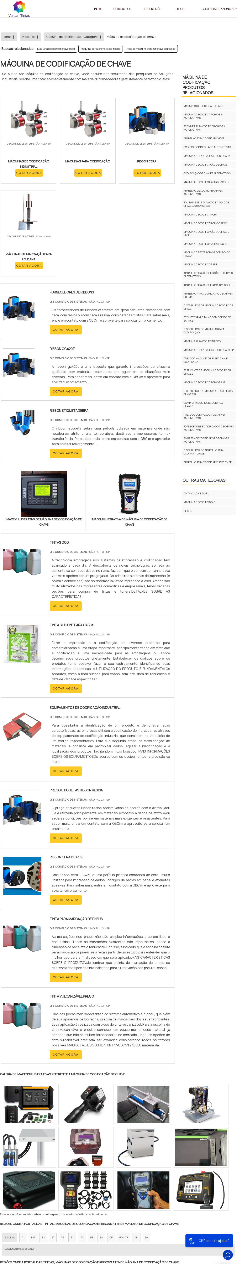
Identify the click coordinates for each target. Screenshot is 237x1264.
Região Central (12, 1188)
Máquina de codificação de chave (205, 164)
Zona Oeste (53, 1188)
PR (62, 1150)
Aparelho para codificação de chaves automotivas (208, 274)
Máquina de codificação (199, 502)
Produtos (122, 8)
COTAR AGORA (22, 178)
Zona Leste (89, 1188)
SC (72, 1150)
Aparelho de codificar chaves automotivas (203, 192)
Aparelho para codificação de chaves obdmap (208, 295)
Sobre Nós (152, 8)
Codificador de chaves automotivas (207, 147)
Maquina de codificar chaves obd (205, 244)
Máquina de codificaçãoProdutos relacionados (198, 84)
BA (101, 1150)
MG (33, 1150)
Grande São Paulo (112, 1188)
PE (91, 1150)
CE (111, 1150)
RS (82, 1150)
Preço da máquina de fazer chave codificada (150, 49)
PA (146, 1150)
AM (136, 1150)
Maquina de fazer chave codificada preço (207, 254)
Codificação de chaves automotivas (207, 173)
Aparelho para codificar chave (204, 138)
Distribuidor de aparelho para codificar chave (204, 451)
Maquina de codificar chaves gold (206, 182)
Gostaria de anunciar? (215, 1227)
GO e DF (123, 1150)
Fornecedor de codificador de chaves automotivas (209, 428)
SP (52, 1150)
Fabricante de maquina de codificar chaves (207, 372)
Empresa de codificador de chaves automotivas (206, 440)
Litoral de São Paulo (139, 1188)
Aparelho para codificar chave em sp (208, 462)
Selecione (9, 1150)
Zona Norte (34, 1188)
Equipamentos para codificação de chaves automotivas (206, 204)
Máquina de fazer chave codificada (100, 49)
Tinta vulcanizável (196, 493)
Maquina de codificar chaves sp (204, 382)
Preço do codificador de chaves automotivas (205, 416)
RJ (23, 1150)
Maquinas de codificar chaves (203, 106)
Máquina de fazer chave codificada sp (209, 350)
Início (97, 8)
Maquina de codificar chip (201, 214)
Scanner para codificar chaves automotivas (204, 128)
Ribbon (188, 511)
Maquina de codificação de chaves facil (206, 233)
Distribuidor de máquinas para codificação (204, 330)
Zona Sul (71, 1188)
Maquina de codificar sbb (200, 264)
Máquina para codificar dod (202, 341)
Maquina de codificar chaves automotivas (203, 116)
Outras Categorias (204, 480)
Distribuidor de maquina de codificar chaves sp (208, 392)
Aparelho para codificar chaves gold (208, 285)
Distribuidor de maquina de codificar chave (208, 307)
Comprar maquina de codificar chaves (204, 404)
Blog (179, 8)
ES (43, 1150)
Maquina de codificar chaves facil (56, 49)
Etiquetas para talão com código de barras (207, 319)
